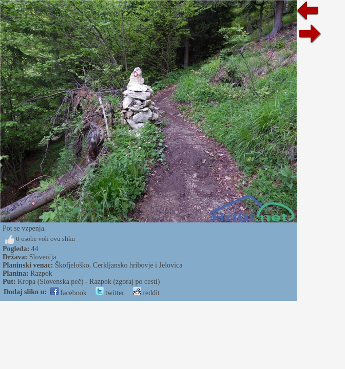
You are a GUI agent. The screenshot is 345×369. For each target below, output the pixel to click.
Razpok (41, 273)
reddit (146, 293)
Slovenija (42, 257)
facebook (68, 293)
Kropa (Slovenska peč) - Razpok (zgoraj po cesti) (88, 281)
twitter (109, 293)
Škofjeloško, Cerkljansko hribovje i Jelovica (118, 265)
